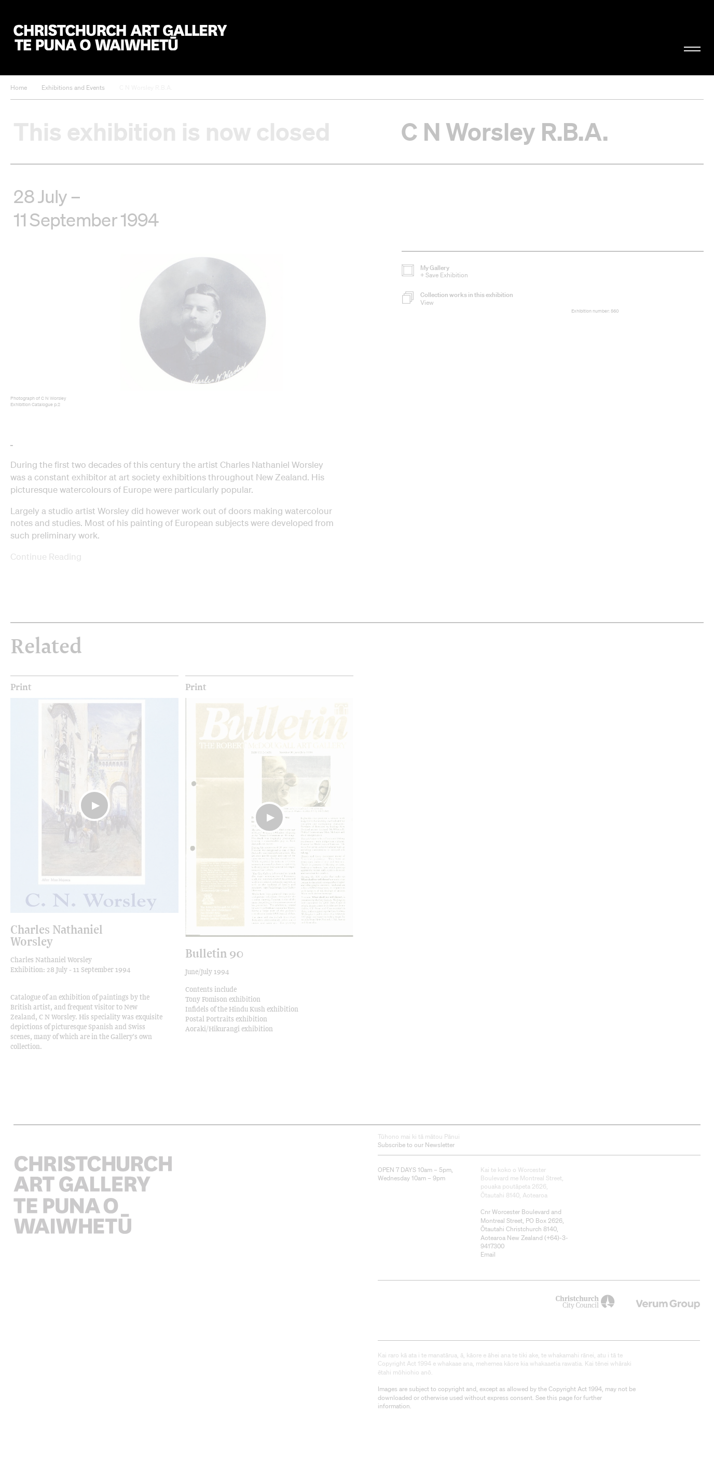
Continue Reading (45, 556)
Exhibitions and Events (73, 87)
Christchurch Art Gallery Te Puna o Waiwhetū (119, 37)
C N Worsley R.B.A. (145, 87)
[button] (486, 298)
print (21, 687)
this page (559, 1397)
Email (488, 1254)
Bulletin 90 (214, 953)
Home (18, 87)
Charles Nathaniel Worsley (56, 935)
